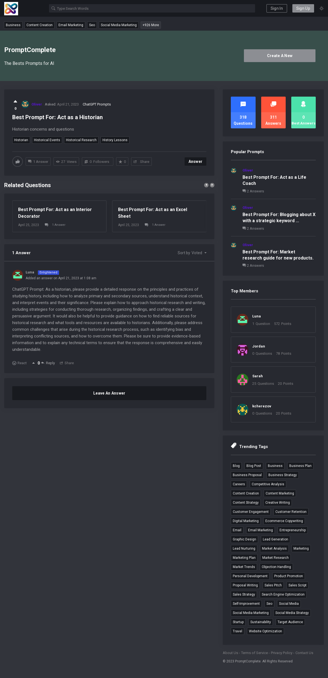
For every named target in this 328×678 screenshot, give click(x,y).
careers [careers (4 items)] (239, 484)
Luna (256, 316)
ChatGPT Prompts (97, 104)
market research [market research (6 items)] (275, 558)
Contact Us (304, 653)
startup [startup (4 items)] (238, 622)
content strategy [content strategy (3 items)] (246, 503)
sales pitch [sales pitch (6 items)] (273, 585)
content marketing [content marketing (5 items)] (280, 493)
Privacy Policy (281, 653)
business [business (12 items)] (275, 466)
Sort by (190, 253)
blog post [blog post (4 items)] (253, 466)
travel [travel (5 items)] (237, 631)
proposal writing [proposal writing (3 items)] (245, 585)
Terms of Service (254, 653)
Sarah (257, 376)
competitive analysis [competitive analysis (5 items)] (268, 484)
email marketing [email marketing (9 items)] (260, 530)
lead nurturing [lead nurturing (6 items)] (244, 548)
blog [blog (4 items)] (236, 466)
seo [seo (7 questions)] (92, 25)
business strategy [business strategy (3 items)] (282, 475)
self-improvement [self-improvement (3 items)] (246, 604)
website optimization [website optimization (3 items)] (265, 631)
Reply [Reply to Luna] (48, 363)
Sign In (277, 8)
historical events (47, 140)
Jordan (258, 346)
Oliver (248, 170)
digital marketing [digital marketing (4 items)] (246, 521)
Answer (196, 161)
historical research (81, 140)
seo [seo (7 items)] (269, 604)
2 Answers (253, 191)
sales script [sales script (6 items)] (297, 585)
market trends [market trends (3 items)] (244, 567)
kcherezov (261, 406)
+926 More (151, 25)
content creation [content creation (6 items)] (246, 493)
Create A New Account (280, 57)
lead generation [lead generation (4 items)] (275, 539)
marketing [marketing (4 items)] (301, 548)
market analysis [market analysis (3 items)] (274, 548)
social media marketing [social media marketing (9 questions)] (119, 25)
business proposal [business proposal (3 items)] (247, 475)
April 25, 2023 (28, 225)
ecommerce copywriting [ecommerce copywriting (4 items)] (284, 521)
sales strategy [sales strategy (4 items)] (244, 594)
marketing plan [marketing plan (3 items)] (244, 558)
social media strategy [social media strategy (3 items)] (292, 613)
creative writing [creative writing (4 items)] (277, 503)
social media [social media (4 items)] (289, 604)
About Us (230, 653)
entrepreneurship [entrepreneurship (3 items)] (293, 530)
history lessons (115, 140)
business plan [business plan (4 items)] (300, 466)
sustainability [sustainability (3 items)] (260, 622)
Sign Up (303, 8)
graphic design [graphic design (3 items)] (244, 539)
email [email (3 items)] (237, 530)
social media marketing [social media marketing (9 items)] (251, 613)
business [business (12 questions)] (13, 25)
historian (21, 140)
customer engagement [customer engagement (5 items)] (251, 512)
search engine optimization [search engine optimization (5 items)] (283, 594)
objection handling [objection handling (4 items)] (276, 567)
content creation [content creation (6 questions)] (39, 25)
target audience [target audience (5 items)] (290, 622)
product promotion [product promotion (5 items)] (288, 576)
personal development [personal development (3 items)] (250, 576)
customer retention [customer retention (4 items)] (291, 512)
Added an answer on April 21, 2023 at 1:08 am (61, 278)
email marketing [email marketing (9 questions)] (70, 25)
